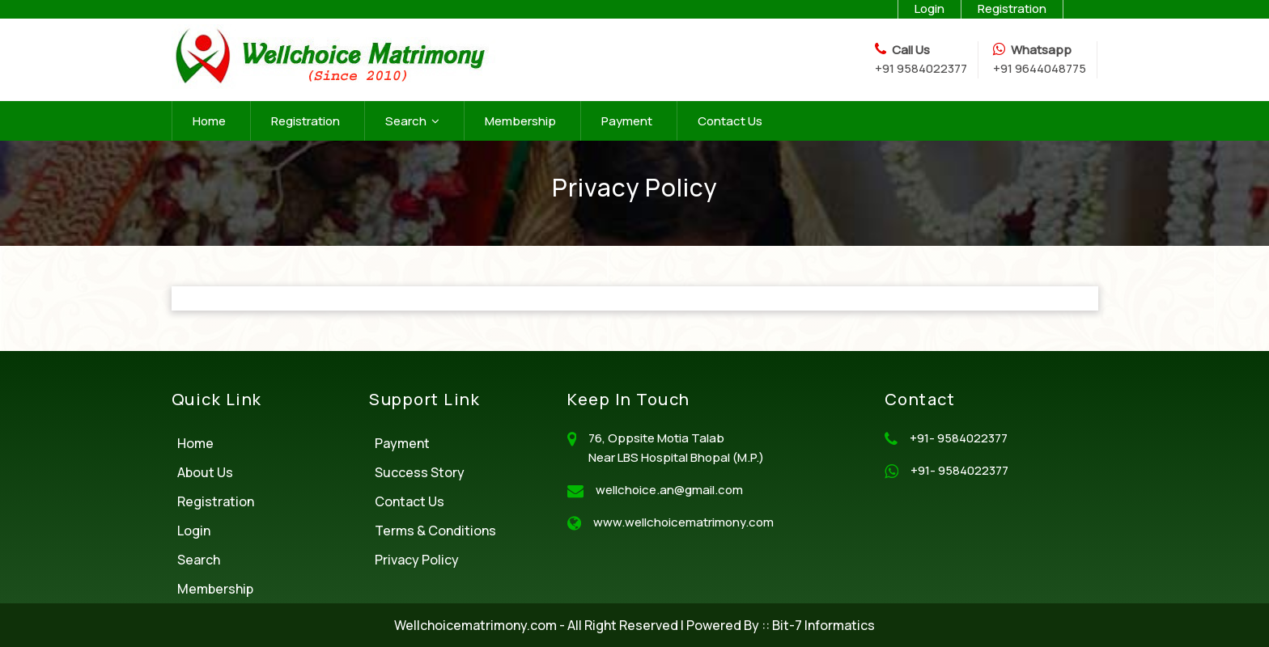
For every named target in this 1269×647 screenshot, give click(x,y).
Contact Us (730, 120)
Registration (305, 120)
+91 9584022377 (921, 68)
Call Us (911, 49)
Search (412, 120)
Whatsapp (1041, 49)
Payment (626, 120)
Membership (520, 120)
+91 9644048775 (1039, 68)
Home (209, 120)
